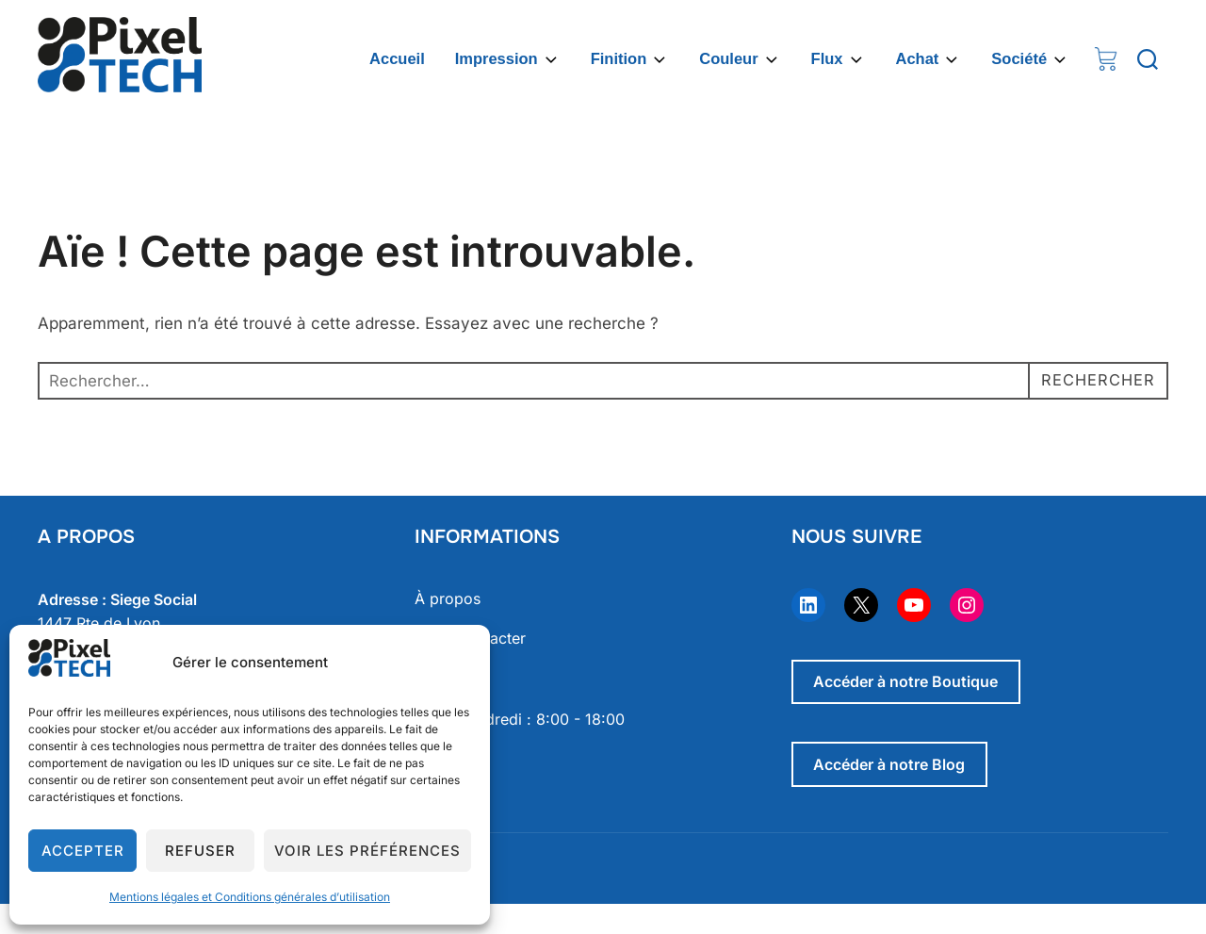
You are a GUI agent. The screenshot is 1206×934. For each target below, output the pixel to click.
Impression (508, 59)
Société (1030, 59)
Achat (929, 59)
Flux (838, 59)
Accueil (397, 58)
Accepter (82, 851)
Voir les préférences (367, 851)
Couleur (739, 59)
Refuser (200, 851)
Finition (630, 59)
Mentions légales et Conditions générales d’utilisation (249, 897)
